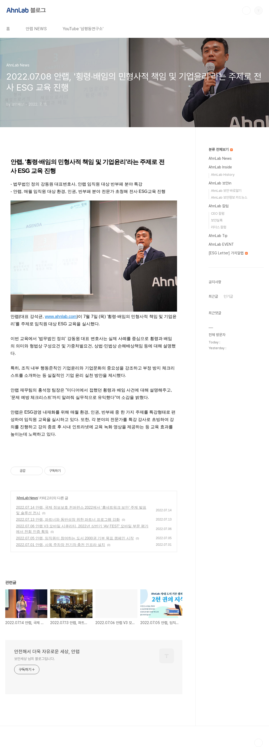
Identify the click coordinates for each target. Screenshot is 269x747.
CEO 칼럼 (217, 213)
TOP (258, 743)
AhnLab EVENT (221, 244)
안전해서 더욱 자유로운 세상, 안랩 (47, 651)
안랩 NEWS (36, 28)
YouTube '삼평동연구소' (83, 28)
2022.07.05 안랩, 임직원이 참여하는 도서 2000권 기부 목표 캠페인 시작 (75, 538)
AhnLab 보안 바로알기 (226, 191)
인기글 (228, 296)
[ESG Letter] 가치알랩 (228, 253)
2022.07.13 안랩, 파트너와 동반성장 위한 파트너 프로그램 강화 (68, 519)
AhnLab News (27, 498)
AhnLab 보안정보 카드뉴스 (229, 197)
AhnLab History (223, 175)
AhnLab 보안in (220, 183)
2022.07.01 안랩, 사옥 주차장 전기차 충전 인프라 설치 (60, 545)
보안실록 (217, 220)
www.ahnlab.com (61, 316)
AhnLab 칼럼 (219, 206)
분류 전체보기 (221, 149)
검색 (246, 10)
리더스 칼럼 (218, 227)
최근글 (213, 296)
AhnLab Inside (220, 167)
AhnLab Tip (218, 236)
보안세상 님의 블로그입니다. (34, 659)
